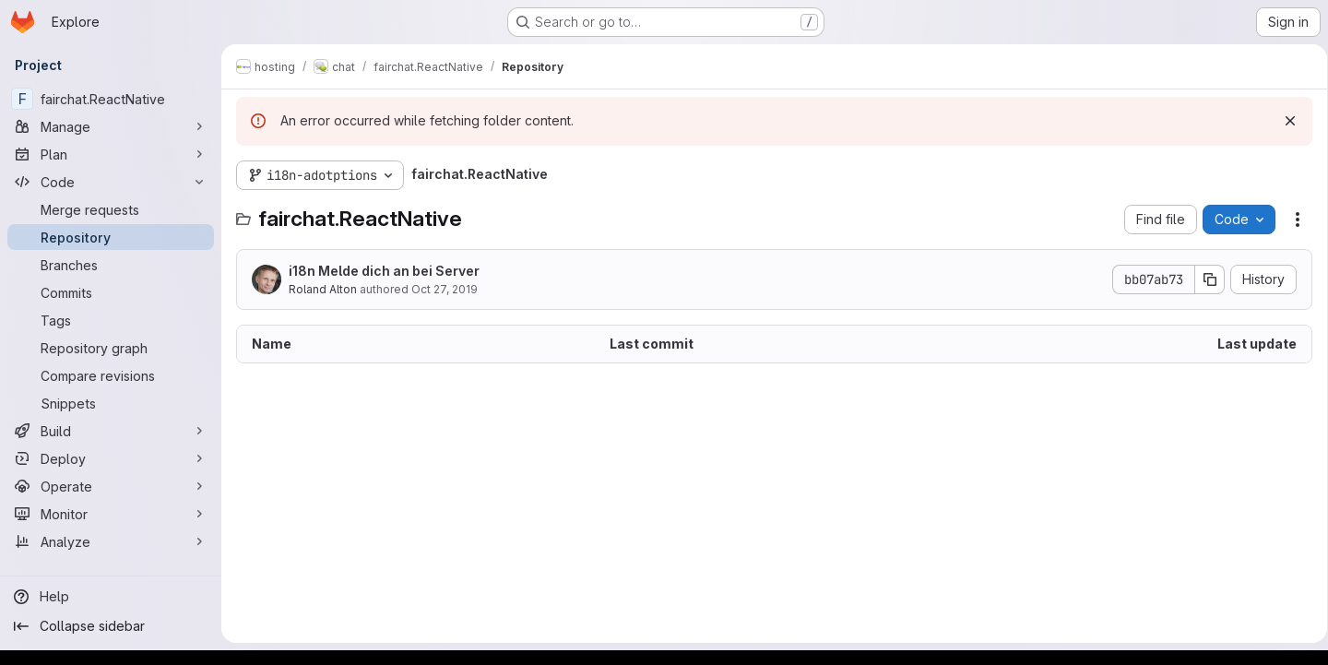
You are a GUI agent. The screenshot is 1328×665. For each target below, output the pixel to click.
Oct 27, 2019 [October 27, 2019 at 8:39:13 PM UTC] (444, 289)
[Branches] (110, 265)
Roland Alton (323, 289)
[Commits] (110, 292)
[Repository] (110, 237)
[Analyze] (110, 541)
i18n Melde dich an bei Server (384, 271)
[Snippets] (110, 403)
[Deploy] (110, 458)
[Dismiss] (1284, 121)
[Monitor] (110, 514)
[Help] (110, 597)
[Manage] (110, 126)
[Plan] (110, 154)
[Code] (110, 182)
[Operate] (110, 486)
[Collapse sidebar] (110, 626)
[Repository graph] (110, 348)
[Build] (110, 431)
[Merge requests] (110, 209)
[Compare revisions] (110, 375)
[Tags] (110, 320)
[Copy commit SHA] (1203, 279)
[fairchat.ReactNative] (110, 99)
